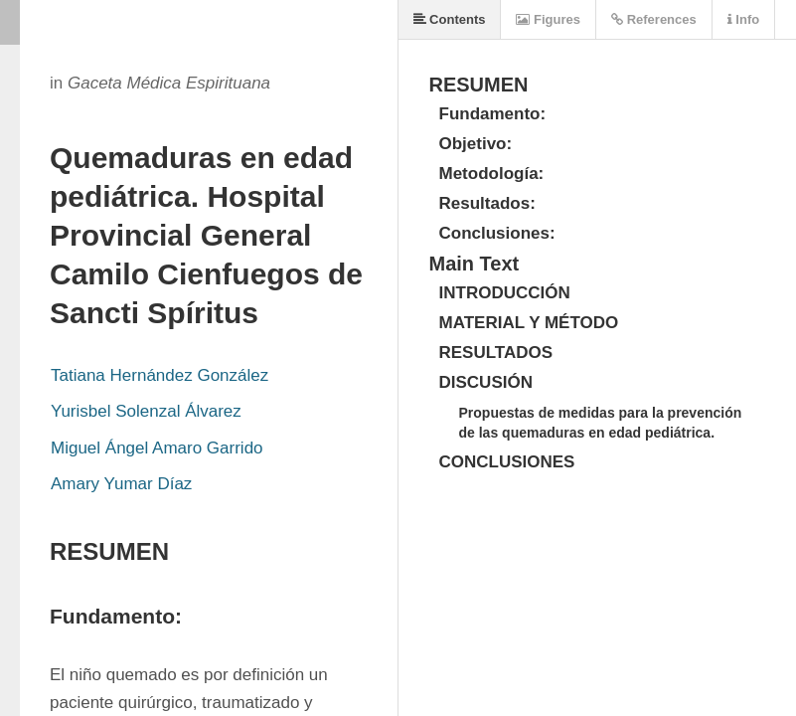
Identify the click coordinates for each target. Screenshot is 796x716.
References (654, 19)
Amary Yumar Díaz (121, 483)
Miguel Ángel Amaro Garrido (157, 448)
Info (743, 19)
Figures (548, 19)
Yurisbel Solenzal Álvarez (146, 411)
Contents (449, 19)
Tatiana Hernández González (159, 375)
